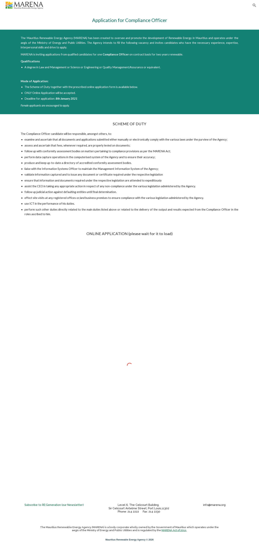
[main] (129, 20)
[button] (254, 5)
